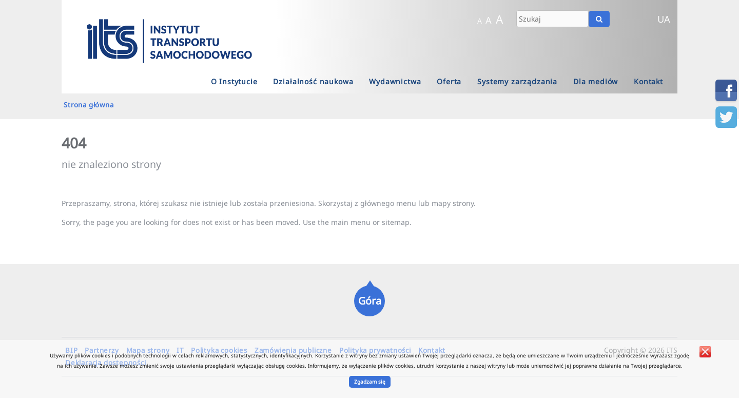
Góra (369, 301)
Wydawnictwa (395, 81)
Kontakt (648, 81)
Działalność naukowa (313, 81)
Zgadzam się (369, 381)
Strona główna (88, 104)
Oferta (449, 81)
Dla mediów (595, 81)
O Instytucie (234, 81)
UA (663, 19)
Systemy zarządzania (517, 81)
